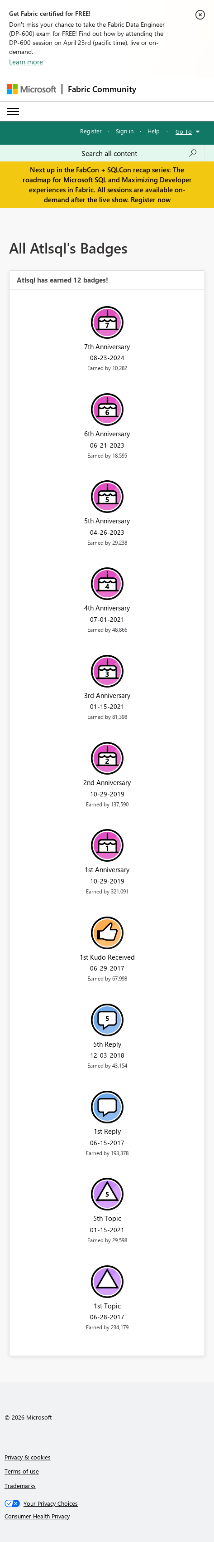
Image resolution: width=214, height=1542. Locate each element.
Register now (151, 199)
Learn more (26, 61)
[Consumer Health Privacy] (107, 1516)
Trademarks (20, 1485)
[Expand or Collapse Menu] (13, 111)
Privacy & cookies (28, 1457)
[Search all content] (139, 153)
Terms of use (22, 1471)
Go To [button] (184, 131)
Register (91, 131)
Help (153, 131)
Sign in (124, 131)
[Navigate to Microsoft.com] (31, 89)
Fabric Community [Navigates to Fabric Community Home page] (102, 88)
